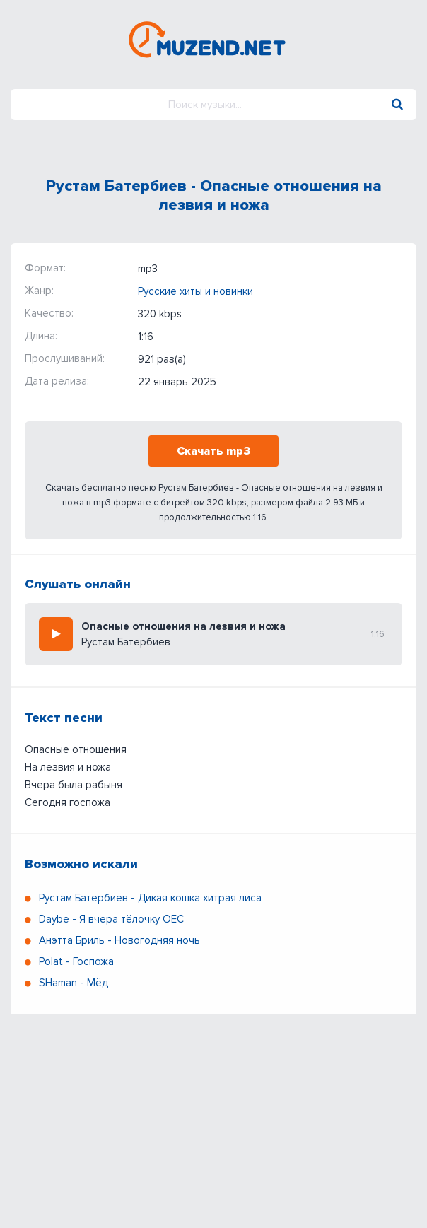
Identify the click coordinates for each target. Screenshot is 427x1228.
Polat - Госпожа (76, 961)
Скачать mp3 (213, 451)
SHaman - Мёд (73, 982)
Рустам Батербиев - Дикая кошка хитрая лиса (150, 897)
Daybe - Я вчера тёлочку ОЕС (111, 919)
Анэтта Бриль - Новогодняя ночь (119, 940)
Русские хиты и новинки (195, 291)
